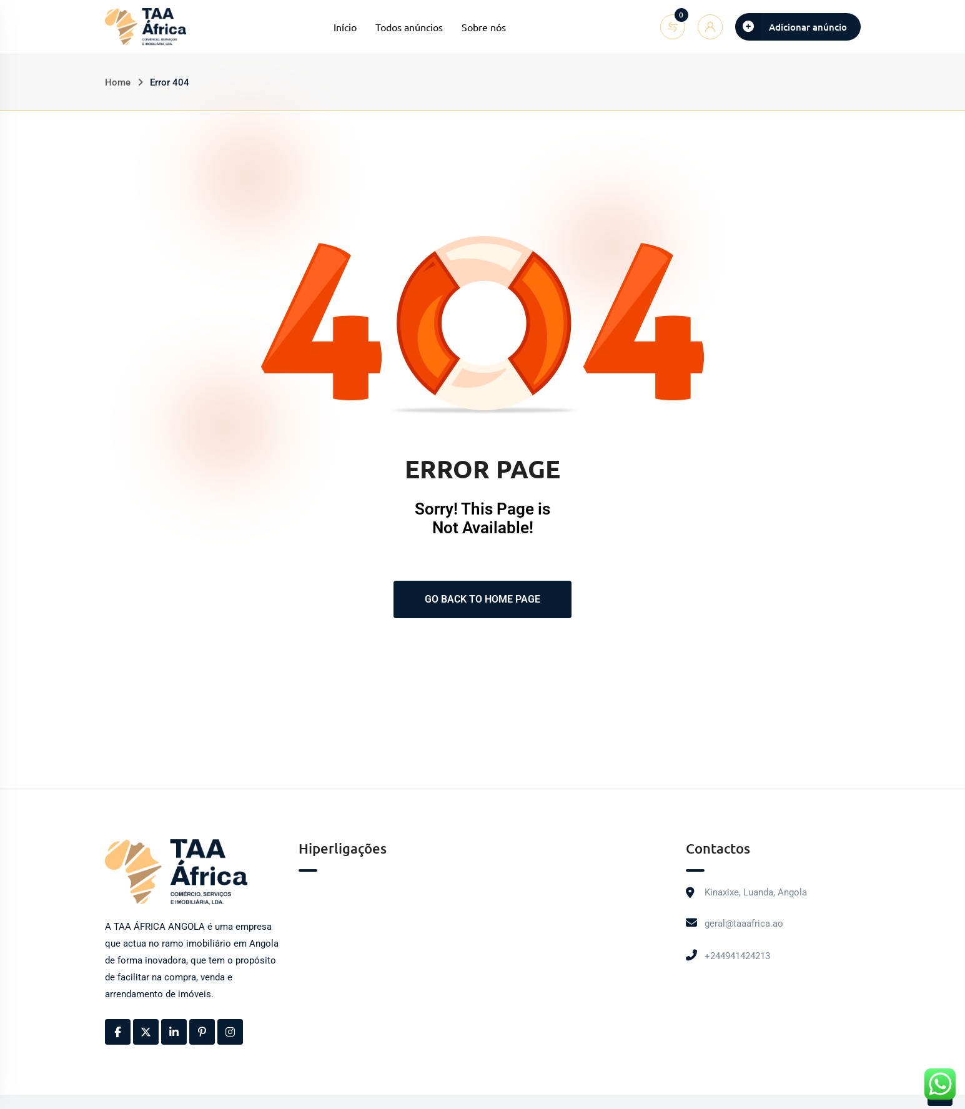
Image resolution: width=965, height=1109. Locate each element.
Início (345, 27)
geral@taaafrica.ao (744, 923)
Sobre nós (484, 27)
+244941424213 (737, 956)
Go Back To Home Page (482, 599)
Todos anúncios (409, 27)
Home (118, 82)
